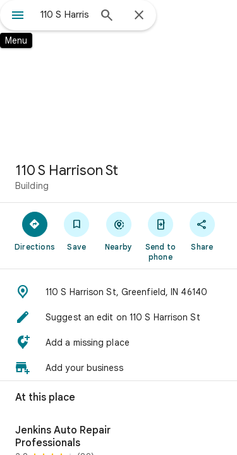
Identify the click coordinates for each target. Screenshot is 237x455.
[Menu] (17, 16)
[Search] (107, 16)
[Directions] (35, 230)
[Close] (139, 16)
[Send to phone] (160, 235)
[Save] (76, 230)
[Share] (202, 230)
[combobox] (64, 14)
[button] (118, 292)
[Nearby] (118, 230)
